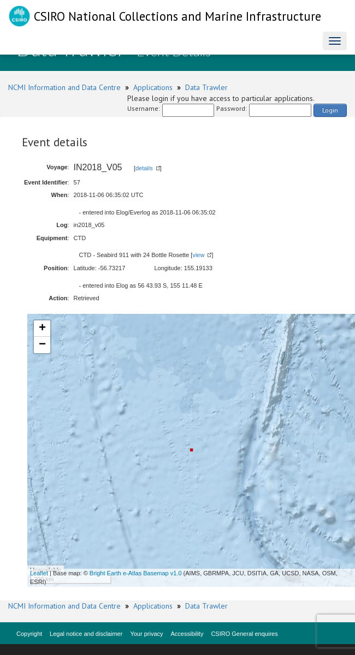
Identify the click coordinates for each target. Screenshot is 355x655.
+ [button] (42, 328)
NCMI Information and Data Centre (64, 87)
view (198, 255)
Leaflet (39, 573)
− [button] (42, 345)
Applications (153, 87)
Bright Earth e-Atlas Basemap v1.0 (136, 573)
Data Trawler (206, 87)
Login (330, 110)
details (144, 168)
